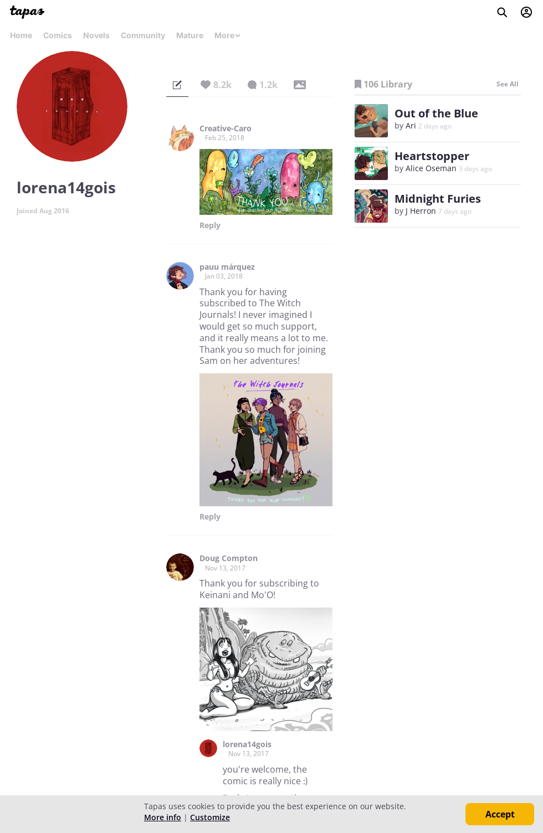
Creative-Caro (225, 128)
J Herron (421, 210)
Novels (96, 35)
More (227, 35)
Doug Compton (228, 558)
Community (143, 35)
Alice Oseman (431, 168)
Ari (411, 125)
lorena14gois (247, 744)
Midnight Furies (438, 198)
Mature (189, 35)
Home (21, 35)
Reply (210, 225)
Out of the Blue (436, 113)
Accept (500, 814)
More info (162, 817)
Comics (57, 35)
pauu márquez (227, 267)
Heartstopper (432, 155)
